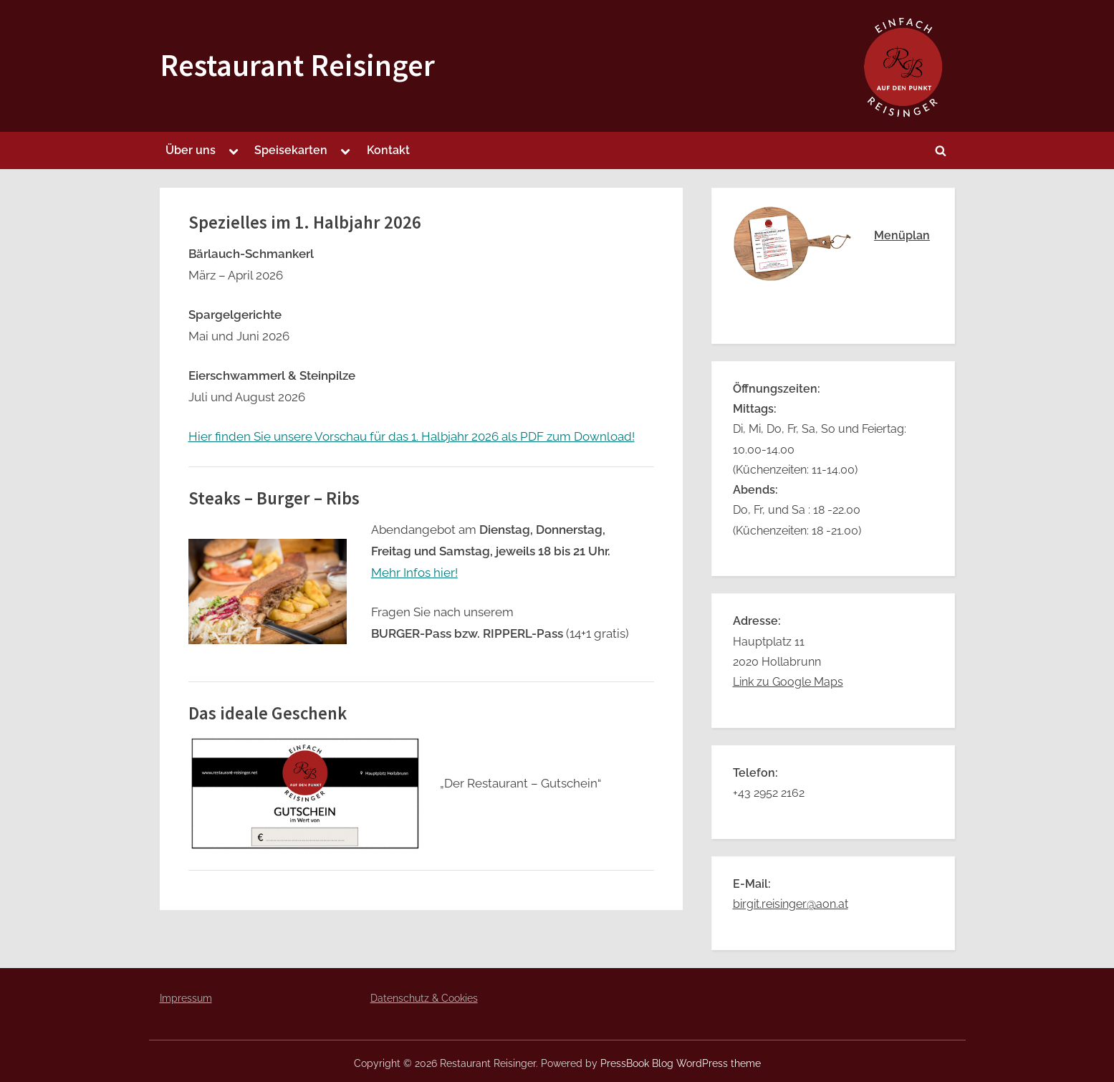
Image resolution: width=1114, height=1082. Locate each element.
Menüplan (902, 235)
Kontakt (388, 150)
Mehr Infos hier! (414, 572)
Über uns (190, 150)
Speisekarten (290, 150)
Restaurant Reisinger (297, 65)
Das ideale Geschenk (267, 713)
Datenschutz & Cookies (424, 998)
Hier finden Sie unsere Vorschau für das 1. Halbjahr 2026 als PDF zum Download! (411, 436)
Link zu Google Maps (788, 682)
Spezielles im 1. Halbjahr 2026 (304, 222)
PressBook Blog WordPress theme (680, 1063)
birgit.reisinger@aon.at (790, 904)
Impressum (186, 998)
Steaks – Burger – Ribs (274, 498)
